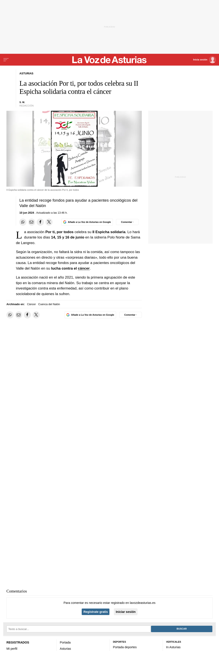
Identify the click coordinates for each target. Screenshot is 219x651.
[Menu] (6, 60)
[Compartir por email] (31, 222)
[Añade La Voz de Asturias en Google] (87, 222)
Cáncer (31, 304)
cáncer (84, 268)
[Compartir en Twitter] (49, 222)
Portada (65, 642)
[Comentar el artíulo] (127, 222)
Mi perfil (11, 648)
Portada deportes (125, 647)
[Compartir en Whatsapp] (22, 222)
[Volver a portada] (109, 60)
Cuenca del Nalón (49, 304)
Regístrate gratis (95, 612)
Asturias (65, 648)
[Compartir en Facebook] (40, 222)
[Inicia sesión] (204, 59)
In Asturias (173, 647)
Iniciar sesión (126, 612)
